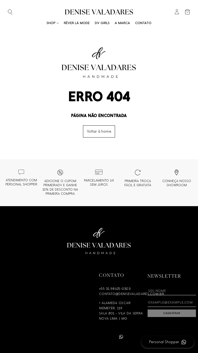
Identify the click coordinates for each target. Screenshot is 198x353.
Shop (53, 23)
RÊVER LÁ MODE (77, 23)
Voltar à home (99, 131)
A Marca (122, 23)
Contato (143, 23)
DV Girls (102, 23)
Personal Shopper (164, 342)
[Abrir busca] (18, 12)
